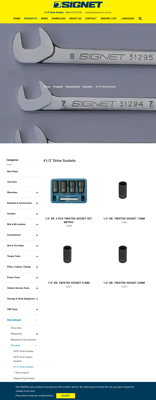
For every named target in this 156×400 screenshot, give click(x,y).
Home (16, 18)
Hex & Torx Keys (15, 245)
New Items (12, 171)
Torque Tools (13, 256)
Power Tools (13, 277)
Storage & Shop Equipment (21, 298)
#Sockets (88, 85)
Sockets (11, 213)
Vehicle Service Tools (18, 288)
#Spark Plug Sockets (23, 378)
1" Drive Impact (21, 372)
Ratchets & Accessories (19, 203)
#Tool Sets (16, 328)
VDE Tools (12, 309)
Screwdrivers (14, 235)
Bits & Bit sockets (16, 224)
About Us (75, 18)
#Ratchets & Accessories (23, 339)
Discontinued (73, 85)
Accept (65, 396)
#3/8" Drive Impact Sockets (22, 359)
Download (58, 18)
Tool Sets (12, 182)
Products (30, 18)
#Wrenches (16, 333)
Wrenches (12, 192)
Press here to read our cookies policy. (35, 395)
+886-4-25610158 (73, 12)
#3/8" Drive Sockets (23, 351)
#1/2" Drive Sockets (23, 367)
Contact (91, 18)
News (44, 18)
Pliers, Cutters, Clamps (19, 266)
